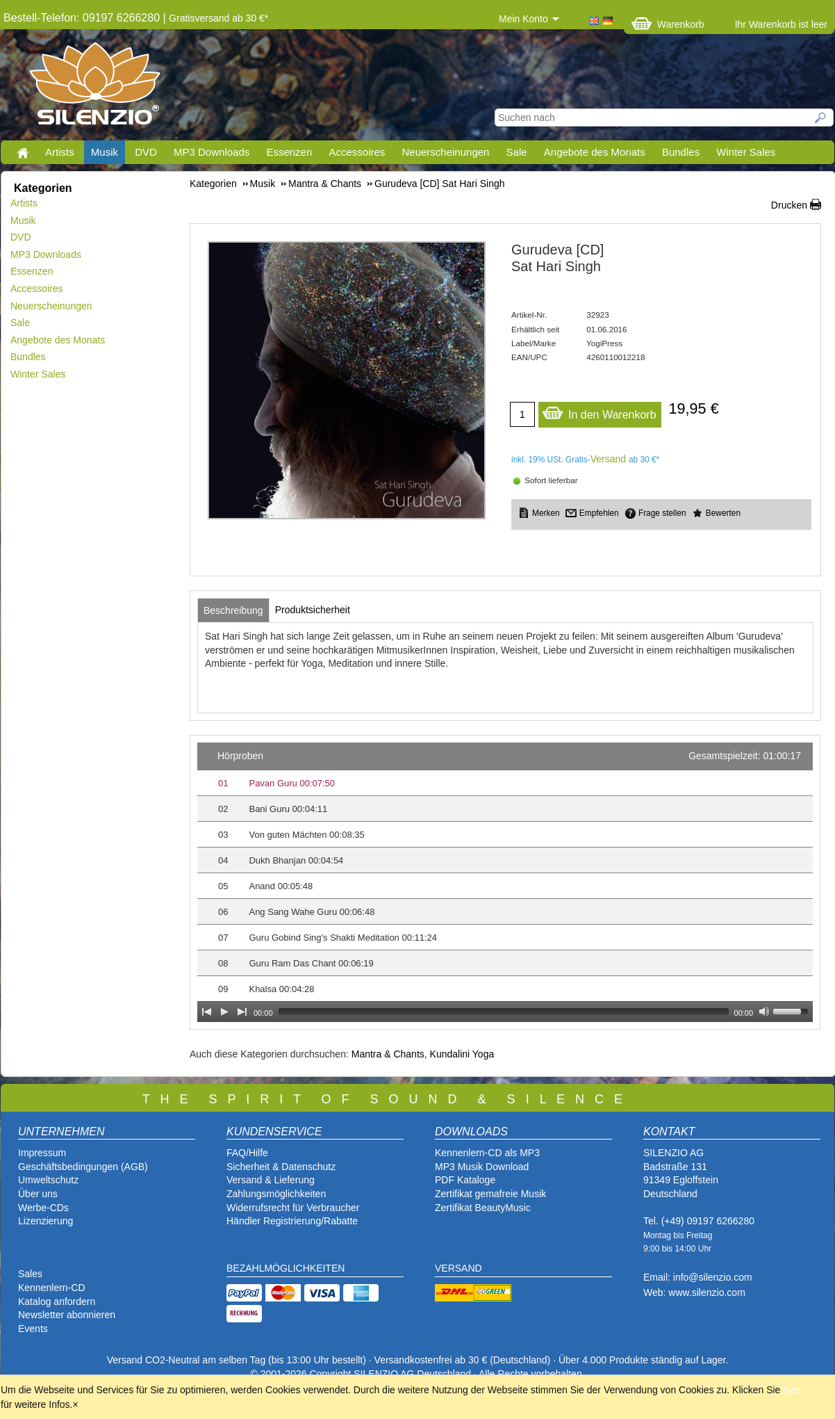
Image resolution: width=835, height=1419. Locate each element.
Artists (59, 152)
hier (791, 1389)
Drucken (789, 205)
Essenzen (289, 152)
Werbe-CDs (43, 1207)
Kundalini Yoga (462, 1054)
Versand (608, 458)
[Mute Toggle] (764, 1011)
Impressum (42, 1152)
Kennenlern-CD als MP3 (487, 1152)
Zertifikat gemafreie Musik (490, 1193)
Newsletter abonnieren (66, 1314)
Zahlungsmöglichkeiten (276, 1193)
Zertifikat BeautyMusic (483, 1207)
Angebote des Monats (594, 152)
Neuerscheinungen (446, 152)
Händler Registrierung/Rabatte (292, 1220)
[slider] (504, 1011)
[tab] (233, 610)
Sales (30, 1273)
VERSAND (458, 1268)
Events (33, 1328)
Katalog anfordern (56, 1301)
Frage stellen (662, 513)
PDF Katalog (462, 1179)
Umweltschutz (48, 1179)
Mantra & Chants (388, 1054)
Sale (516, 152)
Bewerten (723, 513)
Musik (104, 152)
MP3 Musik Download (482, 1166)
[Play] (224, 1011)
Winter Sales (745, 152)
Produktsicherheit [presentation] (312, 609)
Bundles (681, 152)
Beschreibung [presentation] (233, 610)
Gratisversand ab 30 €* (218, 18)
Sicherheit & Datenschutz (281, 1166)
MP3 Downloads (211, 152)
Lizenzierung (45, 1220)
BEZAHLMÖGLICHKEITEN (285, 1268)
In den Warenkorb (599, 411)
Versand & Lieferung (270, 1179)
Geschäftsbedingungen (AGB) (83, 1166)
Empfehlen (599, 513)
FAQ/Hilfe (247, 1152)
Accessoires (357, 152)
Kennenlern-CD (51, 1287)
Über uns (38, 1193)
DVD (146, 152)
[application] (505, 882)
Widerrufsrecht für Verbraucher (292, 1207)
